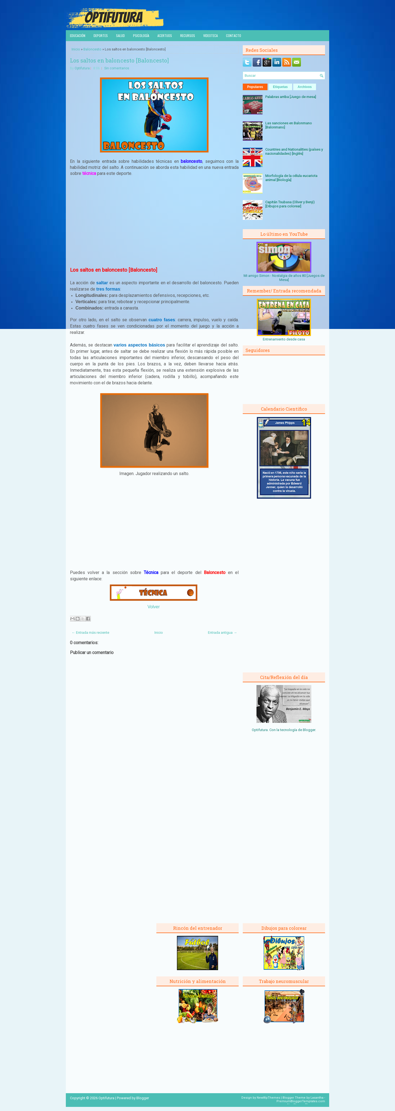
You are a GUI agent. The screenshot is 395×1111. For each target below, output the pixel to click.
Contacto (233, 35)
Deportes (101, 35)
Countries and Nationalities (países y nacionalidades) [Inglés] (294, 151)
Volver (154, 606)
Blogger (309, 730)
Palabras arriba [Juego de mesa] (290, 97)
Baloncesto (92, 49)
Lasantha (317, 1097)
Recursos (187, 35)
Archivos (305, 87)
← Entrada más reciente (90, 632)
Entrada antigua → (222, 632)
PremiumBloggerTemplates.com (300, 1101)
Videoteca (210, 35)
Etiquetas (280, 87)
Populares (255, 87)
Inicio (76, 49)
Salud (120, 35)
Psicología (141, 35)
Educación (77, 35)
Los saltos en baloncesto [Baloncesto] (119, 60)
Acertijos (164, 35)
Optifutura (82, 68)
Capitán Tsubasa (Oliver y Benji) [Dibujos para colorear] (290, 204)
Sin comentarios (116, 68)
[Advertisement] (154, 221)
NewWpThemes (268, 1097)
